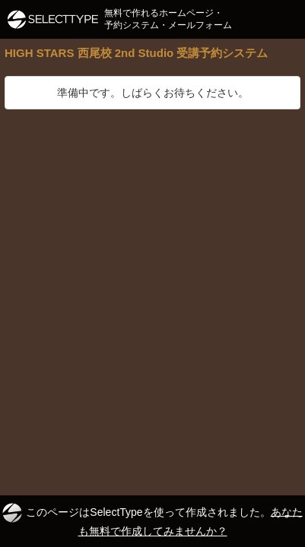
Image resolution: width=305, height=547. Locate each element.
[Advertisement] (152, 269)
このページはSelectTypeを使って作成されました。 (152, 520)
